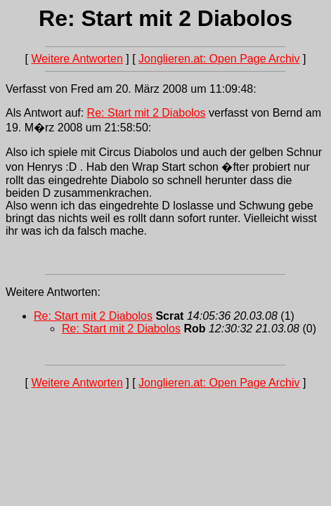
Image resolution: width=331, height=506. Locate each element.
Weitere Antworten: (53, 292)
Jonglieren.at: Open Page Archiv (218, 59)
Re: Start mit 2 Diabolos (146, 113)
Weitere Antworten (76, 59)
